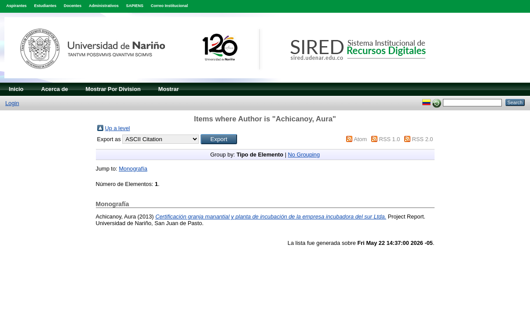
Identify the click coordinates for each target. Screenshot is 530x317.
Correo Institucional (169, 6)
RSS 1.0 (389, 139)
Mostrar (168, 89)
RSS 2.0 (422, 139)
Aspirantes (16, 6)
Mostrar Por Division (113, 89)
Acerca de (54, 89)
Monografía (133, 168)
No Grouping (304, 154)
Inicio (16, 89)
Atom (360, 139)
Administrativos (104, 6)
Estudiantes (45, 6)
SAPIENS (134, 6)
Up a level (117, 128)
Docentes (72, 6)
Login (12, 103)
